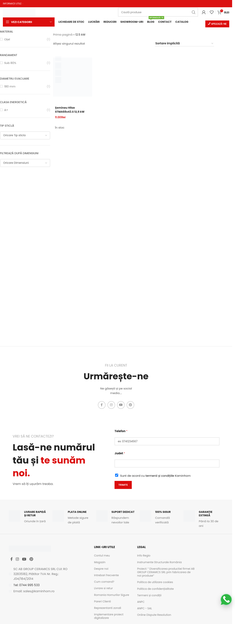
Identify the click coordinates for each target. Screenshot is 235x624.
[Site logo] (19, 12)
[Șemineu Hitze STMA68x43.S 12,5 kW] (72, 77)
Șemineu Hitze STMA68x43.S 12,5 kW (70, 110)
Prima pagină (62, 35)
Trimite (123, 485)
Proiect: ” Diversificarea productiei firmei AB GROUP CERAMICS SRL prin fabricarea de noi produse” (165, 572)
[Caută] (158, 12)
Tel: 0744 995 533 (26, 587)
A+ (6, 110)
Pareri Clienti (102, 602)
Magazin (99, 563)
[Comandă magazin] (184, 44)
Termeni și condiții (149, 596)
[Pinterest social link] (130, 405)
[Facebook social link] (102, 405)
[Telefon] (167, 442)
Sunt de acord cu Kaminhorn (155, 476)
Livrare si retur (103, 589)
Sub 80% (10, 63)
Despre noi (101, 569)
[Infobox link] (29, 517)
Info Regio (143, 556)
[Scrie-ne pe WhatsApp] (226, 599)
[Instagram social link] (111, 405)
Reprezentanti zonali (107, 608)
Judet (120, 454)
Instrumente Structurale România (159, 563)
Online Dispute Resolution (154, 615)
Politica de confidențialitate (155, 589)
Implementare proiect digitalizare (108, 616)
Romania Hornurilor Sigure (111, 595)
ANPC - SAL (144, 609)
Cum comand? (104, 582)
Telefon (121, 431)
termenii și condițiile (160, 476)
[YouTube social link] (121, 405)
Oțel (7, 40)
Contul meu (102, 556)
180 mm (10, 87)
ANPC (140, 602)
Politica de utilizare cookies (155, 583)
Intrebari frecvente (106, 576)
